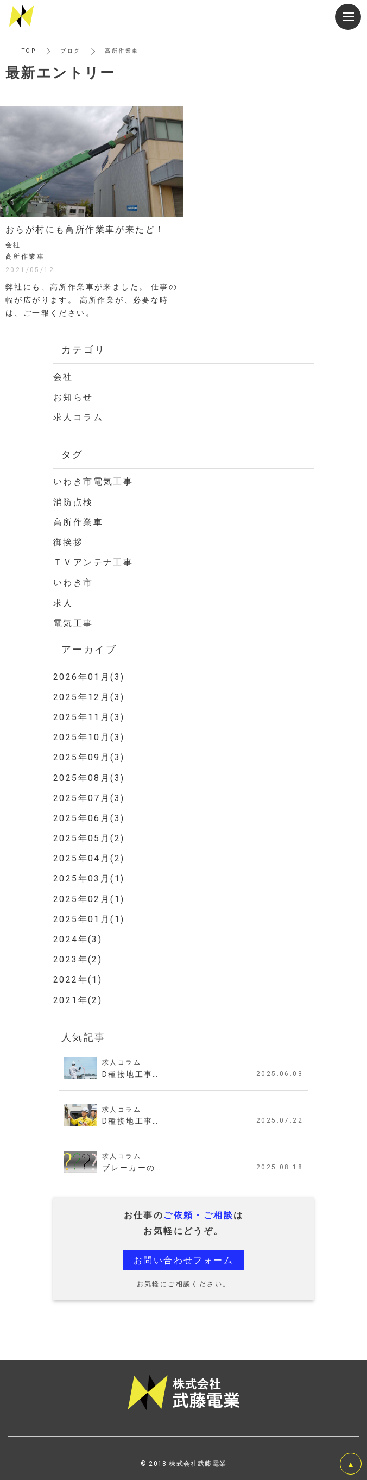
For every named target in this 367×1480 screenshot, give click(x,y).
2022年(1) (77, 979)
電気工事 (73, 623)
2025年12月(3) (88, 697)
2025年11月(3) (88, 717)
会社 (63, 376)
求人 (63, 603)
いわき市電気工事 (93, 481)
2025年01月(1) (88, 919)
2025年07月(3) (88, 798)
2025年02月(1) (88, 899)
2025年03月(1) (88, 878)
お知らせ (73, 397)
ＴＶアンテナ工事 (93, 562)
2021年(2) (77, 1000)
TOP (29, 51)
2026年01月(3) (88, 677)
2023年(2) (77, 959)
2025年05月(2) (88, 838)
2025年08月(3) (88, 778)
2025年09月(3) (88, 757)
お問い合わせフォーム (183, 1260)
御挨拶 (68, 542)
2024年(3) (77, 939)
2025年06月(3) (88, 818)
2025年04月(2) (88, 858)
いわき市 (73, 582)
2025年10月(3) (88, 737)
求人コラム (78, 417)
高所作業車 (78, 522)
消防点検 (73, 502)
